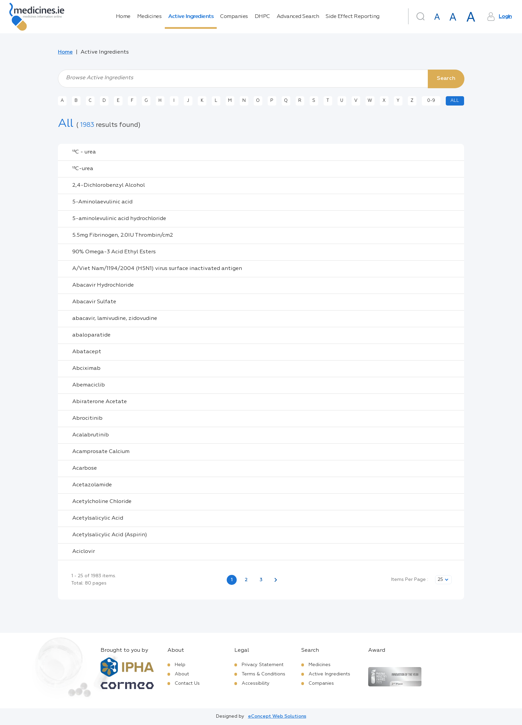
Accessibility (256, 683)
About (182, 674)
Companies (234, 16)
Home (123, 16)
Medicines (149, 16)
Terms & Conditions (263, 674)
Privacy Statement (263, 664)
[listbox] (443, 579)
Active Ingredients (190, 16)
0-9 (431, 101)
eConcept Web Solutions (277, 716)
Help (180, 664)
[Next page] (276, 580)
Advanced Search (298, 16)
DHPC (262, 16)
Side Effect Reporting (353, 16)
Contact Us (187, 683)
